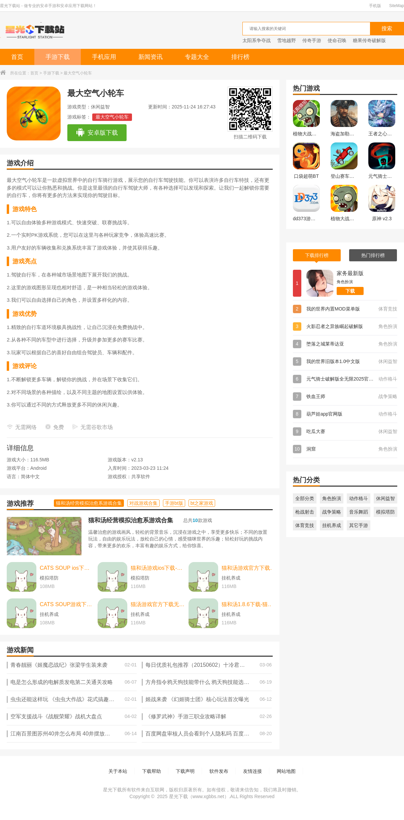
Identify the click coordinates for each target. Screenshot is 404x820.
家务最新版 (350, 273)
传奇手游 (311, 40)
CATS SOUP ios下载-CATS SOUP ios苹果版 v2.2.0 (67, 568)
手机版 (375, 5)
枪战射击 (304, 512)
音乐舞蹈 (358, 512)
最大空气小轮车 (112, 117)
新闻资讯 (150, 57)
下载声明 (185, 771)
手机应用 (104, 57)
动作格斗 (358, 498)
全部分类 (304, 498)
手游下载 (57, 57)
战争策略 (331, 512)
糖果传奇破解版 (369, 40)
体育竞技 (304, 525)
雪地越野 (286, 40)
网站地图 (286, 771)
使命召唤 (337, 40)
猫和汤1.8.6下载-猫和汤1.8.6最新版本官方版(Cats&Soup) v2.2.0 (249, 604)
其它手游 (358, 525)
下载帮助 (151, 771)
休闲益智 (385, 498)
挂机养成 (331, 525)
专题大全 (197, 57)
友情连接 (252, 771)
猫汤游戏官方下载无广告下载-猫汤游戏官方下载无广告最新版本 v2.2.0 (158, 604)
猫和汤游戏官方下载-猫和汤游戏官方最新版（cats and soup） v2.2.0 (249, 568)
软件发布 (218, 771)
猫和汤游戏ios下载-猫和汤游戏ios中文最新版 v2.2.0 (158, 568)
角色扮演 (331, 498)
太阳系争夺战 (256, 40)
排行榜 (240, 57)
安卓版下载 (97, 133)
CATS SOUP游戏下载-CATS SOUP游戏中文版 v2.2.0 (67, 604)
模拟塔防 (385, 512)
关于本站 (117, 771)
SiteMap (396, 5)
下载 (350, 291)
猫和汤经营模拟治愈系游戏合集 (130, 520)
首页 (17, 57)
